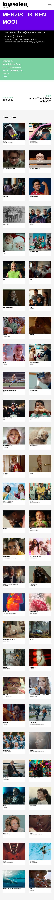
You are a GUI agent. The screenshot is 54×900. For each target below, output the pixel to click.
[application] (27, 44)
